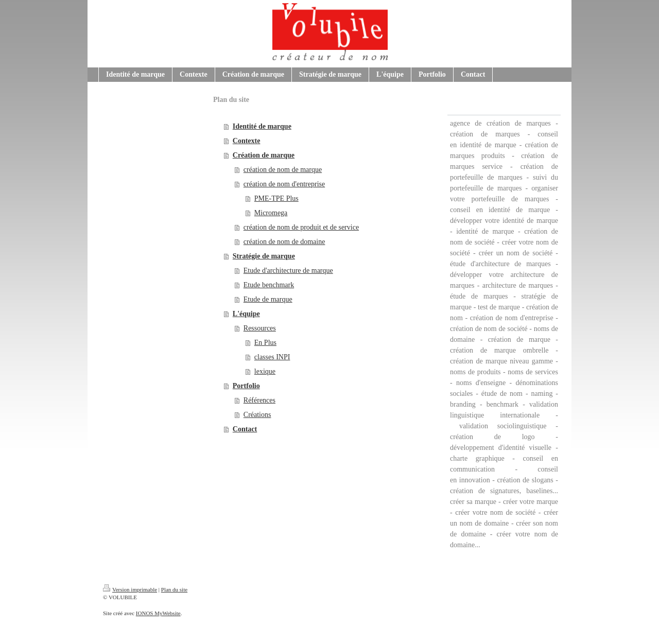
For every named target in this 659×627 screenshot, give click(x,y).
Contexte (247, 141)
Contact (245, 429)
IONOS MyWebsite (158, 613)
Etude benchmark (269, 285)
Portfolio (246, 386)
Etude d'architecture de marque (288, 270)
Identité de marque (262, 126)
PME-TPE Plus (276, 198)
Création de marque (263, 155)
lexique (264, 371)
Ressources (260, 328)
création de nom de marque (283, 169)
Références (259, 400)
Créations (257, 415)
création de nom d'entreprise (284, 184)
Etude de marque (268, 299)
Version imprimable (130, 589)
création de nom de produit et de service (301, 227)
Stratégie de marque (264, 256)
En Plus (265, 342)
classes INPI (272, 357)
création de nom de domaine (284, 242)
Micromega (271, 213)
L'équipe (246, 314)
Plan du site (174, 589)
